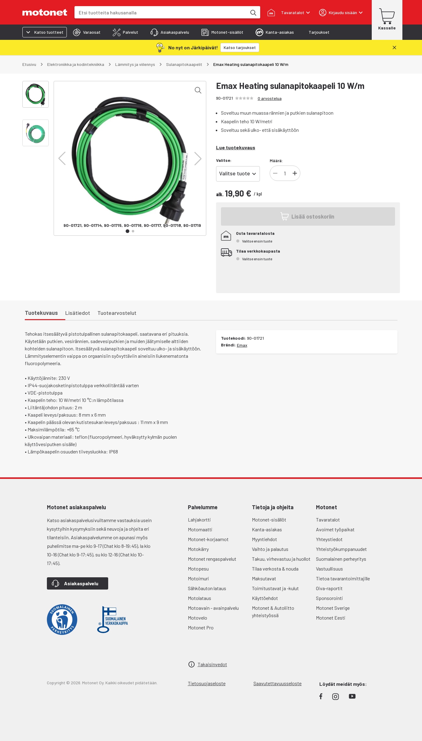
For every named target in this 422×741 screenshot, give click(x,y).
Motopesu (198, 568)
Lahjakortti (199, 519)
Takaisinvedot (212, 664)
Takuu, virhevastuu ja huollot (281, 559)
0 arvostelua (270, 98)
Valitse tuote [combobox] (234, 173)
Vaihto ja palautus (270, 549)
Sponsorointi (329, 598)
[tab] (87, 32)
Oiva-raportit (329, 588)
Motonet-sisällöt (269, 519)
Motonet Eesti (330, 618)
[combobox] (160, 12)
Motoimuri (198, 578)
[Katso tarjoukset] (239, 47)
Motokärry (198, 549)
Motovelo (197, 618)
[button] (62, 158)
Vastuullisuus (329, 568)
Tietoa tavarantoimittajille (343, 578)
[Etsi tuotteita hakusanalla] (253, 12)
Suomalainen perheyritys (341, 559)
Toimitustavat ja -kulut (275, 588)
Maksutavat (264, 578)
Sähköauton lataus (207, 588)
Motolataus (199, 598)
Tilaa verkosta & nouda (275, 568)
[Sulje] (394, 47)
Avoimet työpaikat (335, 529)
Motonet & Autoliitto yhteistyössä (273, 611)
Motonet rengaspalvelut (212, 559)
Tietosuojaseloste (207, 683)
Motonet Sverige (333, 608)
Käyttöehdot (265, 598)
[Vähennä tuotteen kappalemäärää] (275, 173)
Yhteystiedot (329, 539)
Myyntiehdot (264, 539)
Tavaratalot (328, 519)
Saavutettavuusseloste (277, 683)
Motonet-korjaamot (208, 539)
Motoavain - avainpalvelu (213, 608)
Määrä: (276, 160)
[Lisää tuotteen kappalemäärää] (295, 173)
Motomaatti (200, 529)
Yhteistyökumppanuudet (341, 549)
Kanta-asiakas (267, 529)
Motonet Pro (201, 627)
